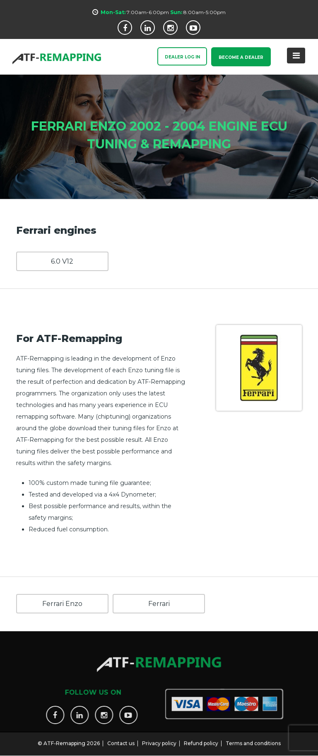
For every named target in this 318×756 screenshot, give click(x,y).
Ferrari (159, 603)
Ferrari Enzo (62, 603)
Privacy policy (159, 738)
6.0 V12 (62, 261)
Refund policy (201, 738)
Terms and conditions (253, 738)
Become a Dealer (239, 57)
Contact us (121, 738)
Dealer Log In (177, 57)
